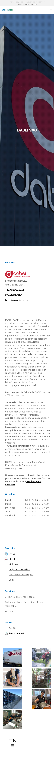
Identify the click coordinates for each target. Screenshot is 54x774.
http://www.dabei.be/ (17, 300)
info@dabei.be (13, 295)
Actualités (14, 2)
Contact (40, 2)
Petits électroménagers (21, 574)
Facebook (8, 308)
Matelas (13, 559)
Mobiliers (13, 564)
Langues (34, 4)
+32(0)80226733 (14, 289)
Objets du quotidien (19, 569)
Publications (31, 2)
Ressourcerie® (16, 633)
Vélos (11, 580)
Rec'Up (12, 628)
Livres (12, 554)
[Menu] (50, 10)
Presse (22, 2)
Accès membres (23, 4)
